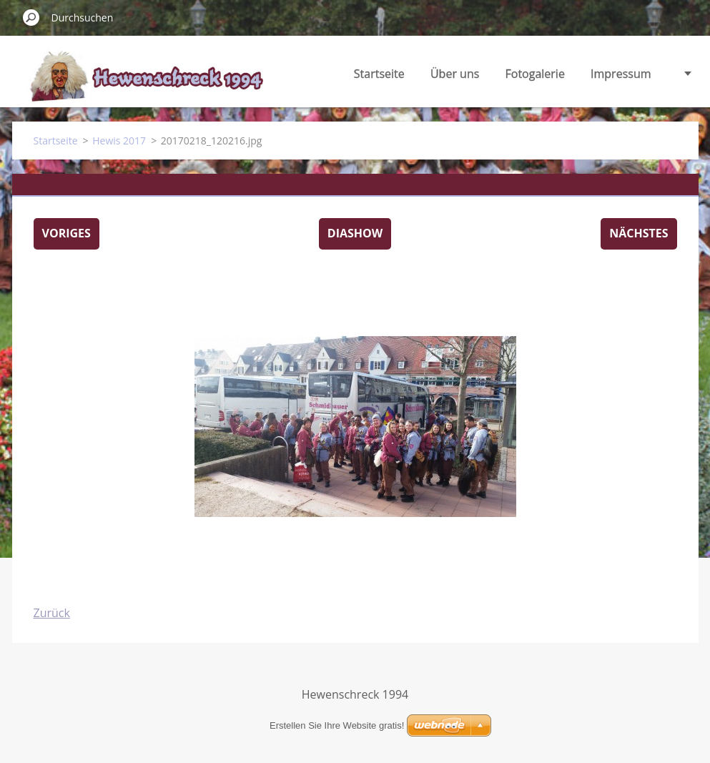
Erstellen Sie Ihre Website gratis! (337, 725)
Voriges (66, 233)
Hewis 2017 (119, 140)
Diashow (355, 233)
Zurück (52, 613)
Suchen (31, 17)
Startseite (379, 74)
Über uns (454, 74)
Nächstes (638, 233)
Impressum (621, 74)
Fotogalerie (535, 74)
